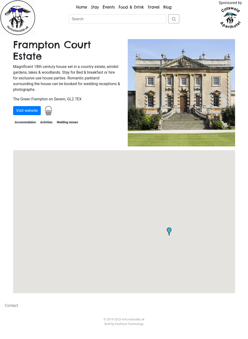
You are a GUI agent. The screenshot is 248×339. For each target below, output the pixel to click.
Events (109, 7)
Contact (11, 305)
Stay (95, 7)
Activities (46, 122)
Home (81, 7)
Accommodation (25, 122)
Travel (153, 7)
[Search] (118, 18)
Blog (167, 7)
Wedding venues (67, 122)
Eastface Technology (129, 324)
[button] (79, 203)
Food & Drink (131, 7)
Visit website (27, 110)
